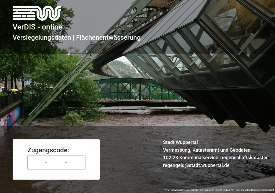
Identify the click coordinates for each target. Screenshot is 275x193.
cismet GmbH (191, 190)
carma (230, 190)
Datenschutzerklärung (247, 190)
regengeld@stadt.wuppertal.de (196, 165)
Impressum (267, 190)
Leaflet (218, 190)
